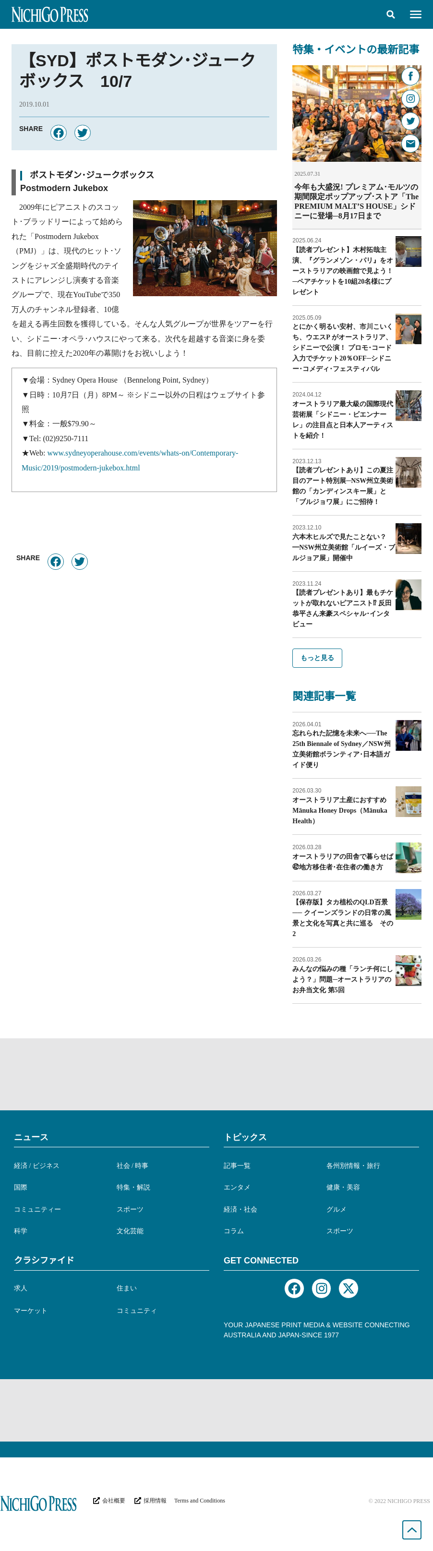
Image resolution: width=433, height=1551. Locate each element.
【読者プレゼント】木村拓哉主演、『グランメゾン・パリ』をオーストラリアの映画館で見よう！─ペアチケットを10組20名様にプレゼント (342, 270)
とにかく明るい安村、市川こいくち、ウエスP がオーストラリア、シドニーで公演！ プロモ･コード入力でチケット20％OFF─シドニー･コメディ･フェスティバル (342, 347)
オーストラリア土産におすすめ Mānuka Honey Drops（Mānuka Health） (342, 810)
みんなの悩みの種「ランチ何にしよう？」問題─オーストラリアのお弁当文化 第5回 (342, 979)
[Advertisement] (216, 1073)
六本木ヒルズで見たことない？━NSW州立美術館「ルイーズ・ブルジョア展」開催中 (343, 547)
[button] (390, 14)
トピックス (245, 1137)
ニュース (31, 1137)
